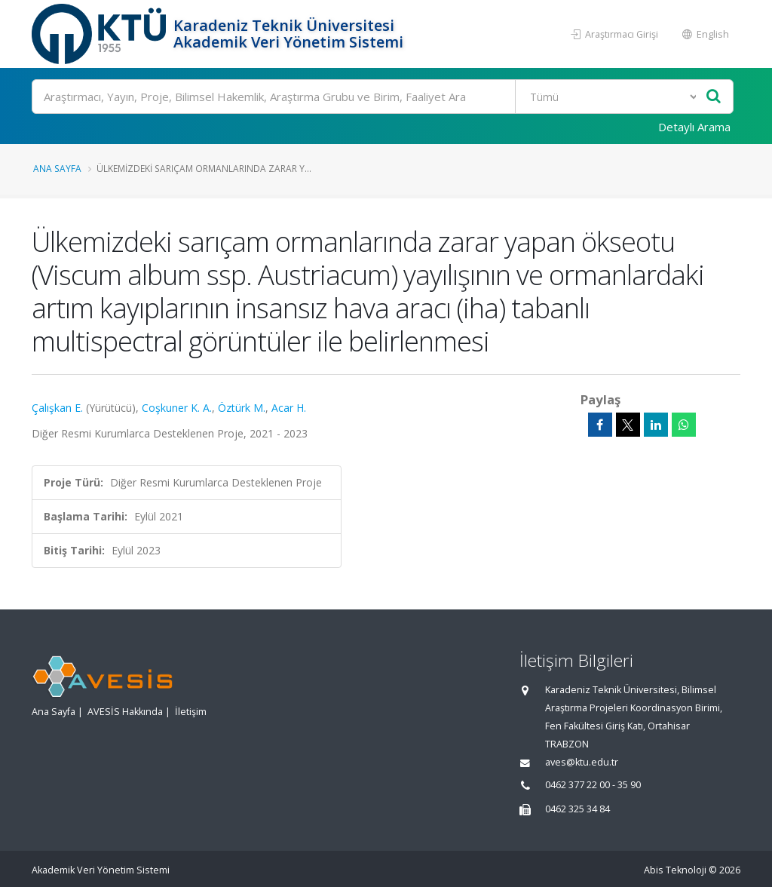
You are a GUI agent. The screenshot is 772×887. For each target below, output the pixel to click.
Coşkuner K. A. (177, 408)
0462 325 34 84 (577, 809)
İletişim (191, 711)
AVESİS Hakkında (125, 711)
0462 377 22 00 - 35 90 (593, 784)
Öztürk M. (241, 408)
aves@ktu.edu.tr (581, 762)
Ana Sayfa (57, 168)
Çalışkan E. (57, 408)
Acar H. (288, 408)
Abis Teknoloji (675, 870)
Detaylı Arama (694, 126)
